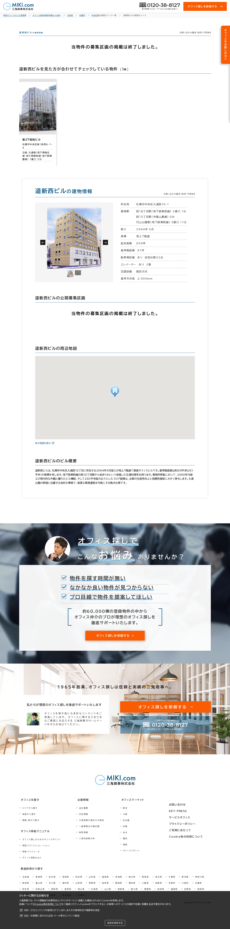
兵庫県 (198, 888)
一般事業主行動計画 (96, 832)
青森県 (39, 882)
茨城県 (118, 882)
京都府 (172, 888)
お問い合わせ (186, 806)
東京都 (185, 882)
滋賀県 (158, 888)
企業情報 (88, 806)
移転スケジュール (31, 857)
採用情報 (90, 838)
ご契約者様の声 (94, 844)
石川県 (52, 888)
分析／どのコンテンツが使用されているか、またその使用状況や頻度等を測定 (62, 910)
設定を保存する (115, 923)
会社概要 (90, 814)
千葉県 (172, 882)
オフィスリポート (145, 856)
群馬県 (145, 882)
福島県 (105, 882)
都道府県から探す (29, 873)
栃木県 (132, 882)
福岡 (139, 850)
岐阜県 (105, 888)
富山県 (39, 888)
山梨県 (79, 888)
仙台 (139, 838)
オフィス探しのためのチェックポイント (41, 845)
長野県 (92, 888)
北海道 (25, 882)
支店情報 (90, 820)
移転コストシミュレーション (36, 851)
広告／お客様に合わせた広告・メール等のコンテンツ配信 (52, 916)
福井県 (65, 888)
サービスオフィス (188, 817)
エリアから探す (30, 814)
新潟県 (25, 888)
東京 (139, 814)
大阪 (139, 820)
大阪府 (185, 888)
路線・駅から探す (30, 826)
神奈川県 (199, 882)
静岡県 (118, 888)
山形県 (92, 882)
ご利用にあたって (188, 829)
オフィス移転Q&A (31, 863)
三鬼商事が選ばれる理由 (98, 826)
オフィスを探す (28, 806)
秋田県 (79, 882)
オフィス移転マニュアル (33, 837)
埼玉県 (158, 882)
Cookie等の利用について (48, 904)
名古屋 (140, 826)
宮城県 (65, 882)
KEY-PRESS (187, 812)
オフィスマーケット (144, 806)
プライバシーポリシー (190, 823)
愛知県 (132, 888)
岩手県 (52, 882)
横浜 (139, 844)
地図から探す (29, 820)
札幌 (139, 832)
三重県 (145, 888)
